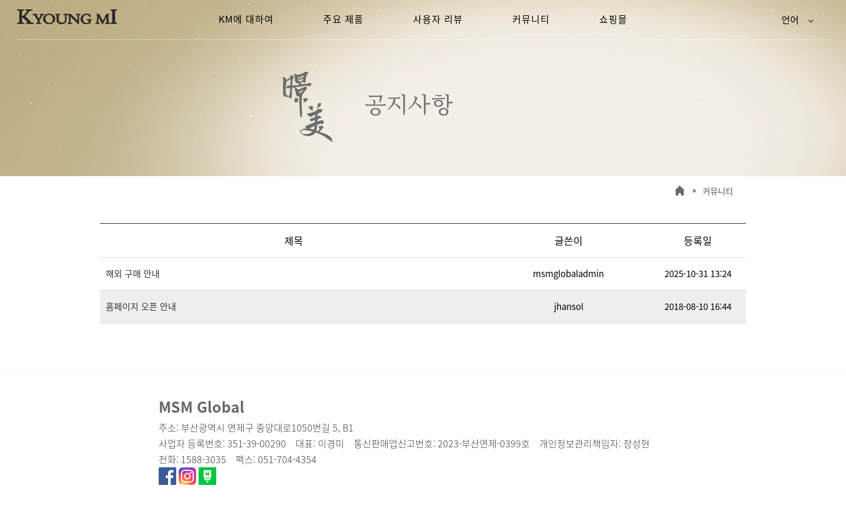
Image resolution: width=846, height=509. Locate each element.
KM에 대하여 (246, 19)
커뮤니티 (718, 191)
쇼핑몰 (613, 19)
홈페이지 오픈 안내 (141, 306)
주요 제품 (343, 19)
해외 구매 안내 (133, 273)
